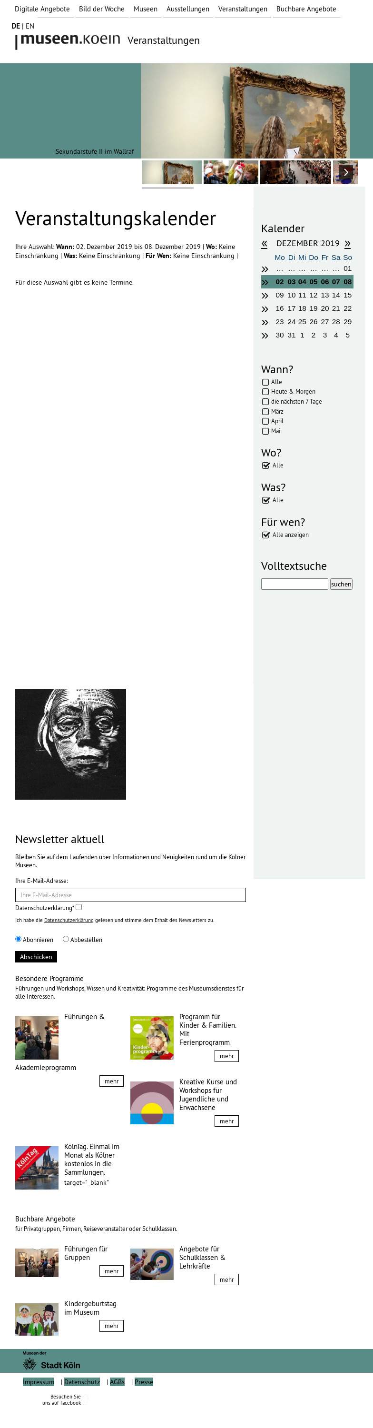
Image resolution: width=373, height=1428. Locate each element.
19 (314, 308)
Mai (275, 431)
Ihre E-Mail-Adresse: (41, 880)
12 (314, 295)
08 (348, 282)
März (277, 411)
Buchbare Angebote (306, 8)
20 (325, 308)
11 (302, 295)
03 (291, 282)
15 (348, 295)
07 (336, 282)
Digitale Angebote (42, 8)
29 (348, 321)
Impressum (38, 1403)
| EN (22, 25)
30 (280, 335)
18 (302, 308)
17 (291, 308)
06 (325, 282)
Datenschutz (82, 1403)
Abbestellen (82, 939)
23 (280, 321)
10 (291, 295)
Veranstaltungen (242, 8)
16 (280, 308)
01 (348, 268)
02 (280, 282)
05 (314, 282)
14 (336, 295)
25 (302, 321)
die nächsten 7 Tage (296, 401)
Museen (145, 8)
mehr (111, 1081)
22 (348, 308)
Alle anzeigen (291, 534)
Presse (144, 1403)
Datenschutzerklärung (69, 920)
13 (325, 295)
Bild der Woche (102, 8)
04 (302, 282)
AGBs (117, 1403)
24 (291, 321)
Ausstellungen (188, 8)
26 (314, 321)
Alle (276, 382)
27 (325, 321)
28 (336, 321)
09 (280, 295)
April (277, 421)
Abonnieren (34, 939)
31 (291, 335)
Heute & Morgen (293, 391)
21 (336, 308)
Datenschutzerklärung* (48, 908)
